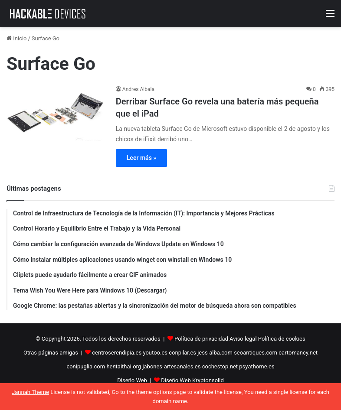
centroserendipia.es (116, 352)
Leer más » (141, 157)
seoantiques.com (255, 352)
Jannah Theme (30, 392)
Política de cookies (281, 338)
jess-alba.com (215, 352)
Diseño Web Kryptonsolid (192, 380)
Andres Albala (138, 89)
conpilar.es (182, 352)
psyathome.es (256, 366)
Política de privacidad (201, 338)
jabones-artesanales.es (171, 366)
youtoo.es (155, 352)
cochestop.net (220, 366)
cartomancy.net (298, 352)
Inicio (16, 38)
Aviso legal (243, 338)
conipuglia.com (85, 366)
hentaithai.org (123, 366)
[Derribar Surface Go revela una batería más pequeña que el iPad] (56, 112)
